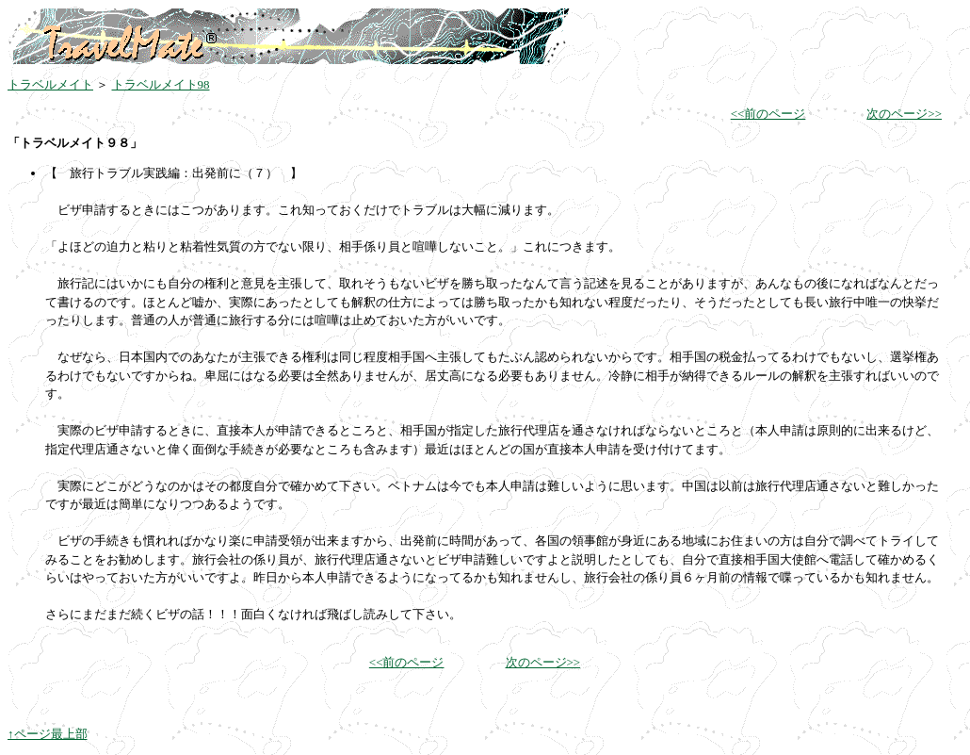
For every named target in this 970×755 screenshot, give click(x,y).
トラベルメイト (50, 84)
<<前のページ (768, 114)
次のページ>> (904, 114)
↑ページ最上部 (48, 734)
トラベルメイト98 (161, 84)
